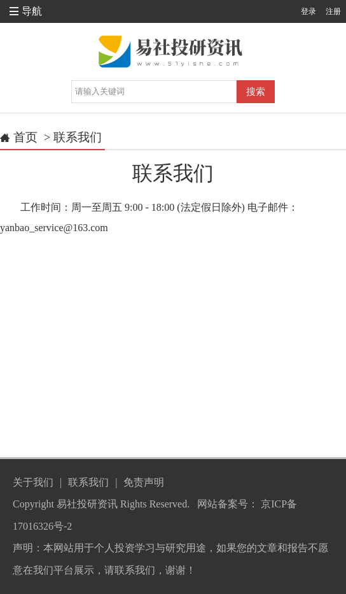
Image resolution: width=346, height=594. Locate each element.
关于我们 (33, 482)
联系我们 (77, 137)
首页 (25, 137)
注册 (333, 11)
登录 (308, 11)
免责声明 (143, 482)
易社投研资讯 (87, 504)
